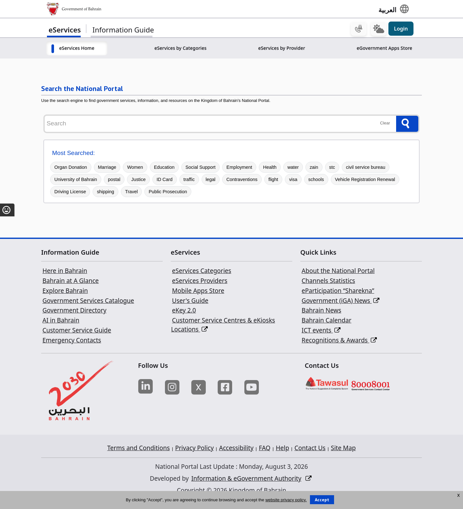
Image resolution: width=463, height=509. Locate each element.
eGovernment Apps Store (384, 49)
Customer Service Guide (76, 331)
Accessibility (236, 445)
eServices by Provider (281, 49)
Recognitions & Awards (339, 341)
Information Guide (123, 30)
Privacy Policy (194, 445)
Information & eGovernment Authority (246, 475)
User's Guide (190, 301)
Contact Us (310, 445)
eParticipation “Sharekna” (338, 291)
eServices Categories (201, 272)
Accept (322, 500)
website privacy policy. (285, 499)
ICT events (321, 331)
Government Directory (74, 311)
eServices (65, 30)
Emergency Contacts (71, 341)
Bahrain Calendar (326, 321)
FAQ (264, 445)
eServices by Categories (180, 49)
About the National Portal (338, 272)
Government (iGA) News (340, 301)
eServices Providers (199, 281)
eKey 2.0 (184, 311)
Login (401, 29)
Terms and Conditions (138, 445)
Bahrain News (321, 311)
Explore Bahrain (65, 291)
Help (282, 445)
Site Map (343, 445)
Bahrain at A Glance (70, 281)
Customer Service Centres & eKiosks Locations (223, 325)
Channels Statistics (328, 281)
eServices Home (77, 49)
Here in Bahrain (64, 272)
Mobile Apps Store (198, 291)
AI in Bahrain (60, 321)
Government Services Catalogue (88, 301)
